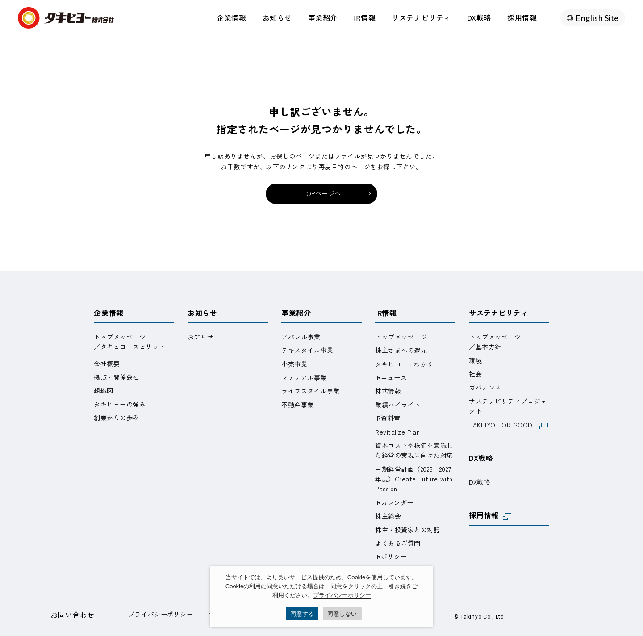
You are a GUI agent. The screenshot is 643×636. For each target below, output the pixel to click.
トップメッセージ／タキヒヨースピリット (129, 341)
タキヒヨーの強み (120, 404)
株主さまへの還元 (401, 350)
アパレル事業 (300, 336)
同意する (302, 614)
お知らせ (277, 17)
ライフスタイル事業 (310, 390)
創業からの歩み (116, 417)
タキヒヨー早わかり (404, 364)
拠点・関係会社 (116, 376)
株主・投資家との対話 (407, 529)
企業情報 (231, 17)
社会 (475, 373)
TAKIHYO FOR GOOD (508, 424)
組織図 (103, 390)
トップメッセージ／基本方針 (495, 341)
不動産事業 (297, 404)
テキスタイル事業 (307, 350)
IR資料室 (388, 418)
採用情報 (522, 17)
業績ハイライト (398, 404)
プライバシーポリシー (160, 614)
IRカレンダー (394, 502)
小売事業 (294, 364)
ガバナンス (485, 387)
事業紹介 (323, 17)
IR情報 (365, 17)
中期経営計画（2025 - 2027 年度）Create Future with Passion (414, 479)
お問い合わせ (72, 614)
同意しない (342, 614)
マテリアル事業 (304, 377)
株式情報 (388, 390)
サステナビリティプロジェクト (508, 406)
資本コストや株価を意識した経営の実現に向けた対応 (414, 450)
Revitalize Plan (397, 431)
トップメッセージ (401, 336)
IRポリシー (391, 556)
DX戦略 (479, 17)
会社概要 (107, 363)
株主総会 (388, 515)
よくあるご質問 (398, 543)
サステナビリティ (421, 17)
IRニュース (391, 377)
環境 (475, 360)
